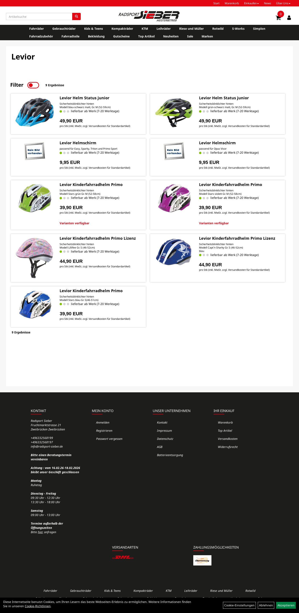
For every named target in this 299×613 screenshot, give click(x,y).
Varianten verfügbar (74, 222)
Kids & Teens (93, 29)
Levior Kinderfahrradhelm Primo (90, 184)
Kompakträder (122, 29)
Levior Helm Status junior (84, 97)
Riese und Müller (191, 29)
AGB (159, 447)
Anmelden (102, 422)
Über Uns (283, 3)
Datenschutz (165, 439)
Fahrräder (36, 29)
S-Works (238, 29)
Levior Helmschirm (77, 142)
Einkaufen (251, 3)
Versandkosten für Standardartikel (108, 125)
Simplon (259, 29)
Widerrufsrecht (228, 447)
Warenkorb (232, 3)
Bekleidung (96, 36)
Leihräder (164, 29)
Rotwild (218, 29)
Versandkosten (227, 439)
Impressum (164, 431)
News (267, 3)
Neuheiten (171, 36)
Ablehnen (266, 605)
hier (40, 532)
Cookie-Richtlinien (38, 606)
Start (216, 3)
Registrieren (104, 431)
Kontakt (162, 422)
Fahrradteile (70, 36)
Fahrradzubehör (41, 36)
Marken (207, 36)
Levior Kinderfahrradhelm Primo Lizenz (97, 237)
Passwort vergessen (109, 439)
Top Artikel (146, 36)
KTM (145, 29)
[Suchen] (76, 16)
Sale (190, 36)
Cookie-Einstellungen (239, 605)
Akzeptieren (286, 605)
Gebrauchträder (64, 29)
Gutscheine (121, 36)
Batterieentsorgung (170, 455)
